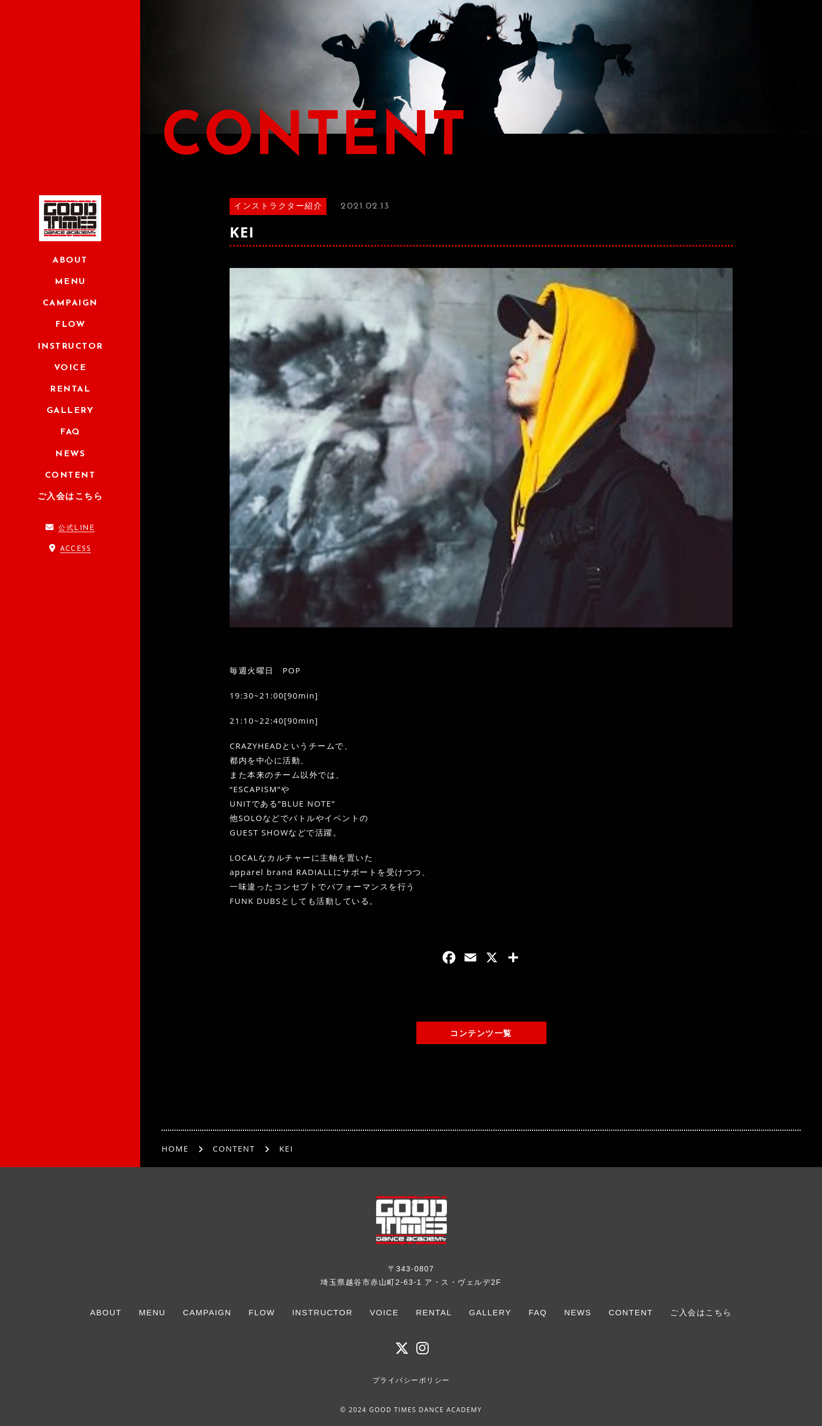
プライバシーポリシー (411, 1380)
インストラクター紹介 (278, 207)
